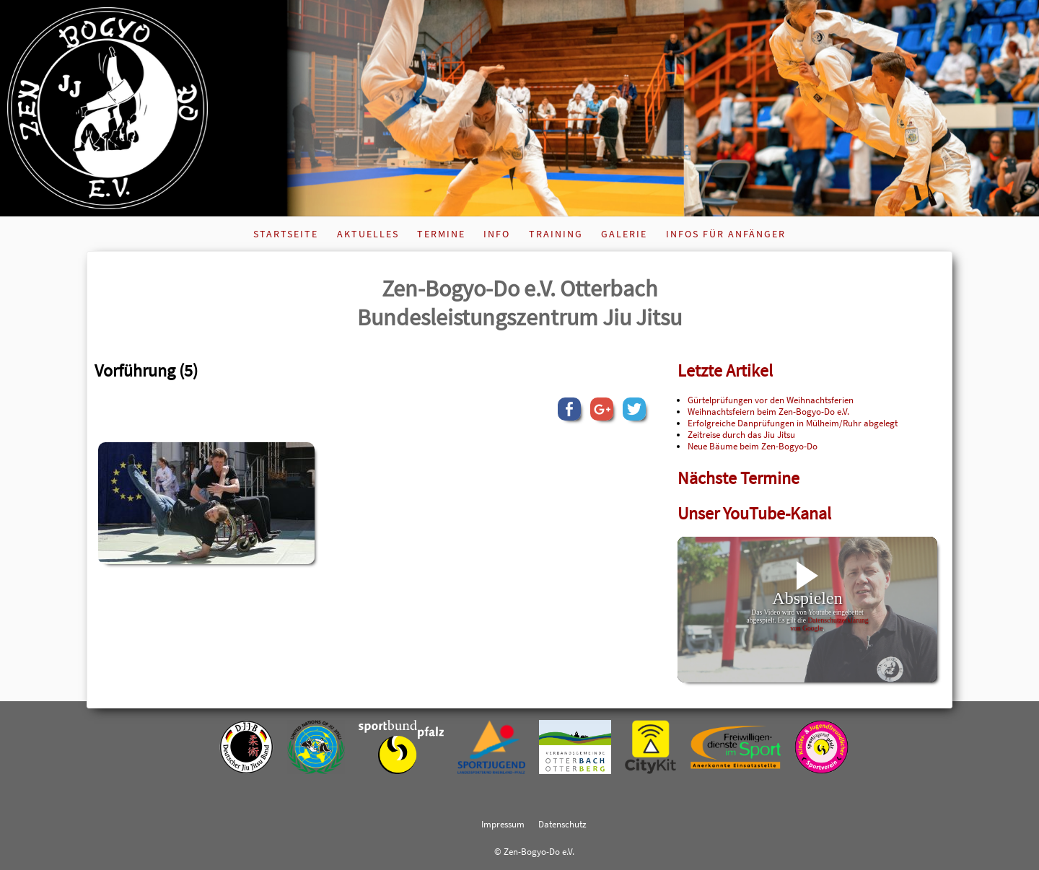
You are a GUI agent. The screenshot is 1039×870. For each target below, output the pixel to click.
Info (496, 233)
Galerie (624, 233)
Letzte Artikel (725, 370)
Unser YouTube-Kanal (754, 513)
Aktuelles (368, 233)
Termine (441, 233)
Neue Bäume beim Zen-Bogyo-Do (752, 446)
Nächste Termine (738, 478)
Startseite (285, 233)
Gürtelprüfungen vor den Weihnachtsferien (771, 399)
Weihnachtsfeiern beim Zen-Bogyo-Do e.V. (768, 411)
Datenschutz (562, 824)
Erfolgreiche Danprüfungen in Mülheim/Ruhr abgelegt (793, 423)
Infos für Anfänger (726, 233)
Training (556, 233)
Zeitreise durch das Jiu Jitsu (741, 434)
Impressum (503, 824)
